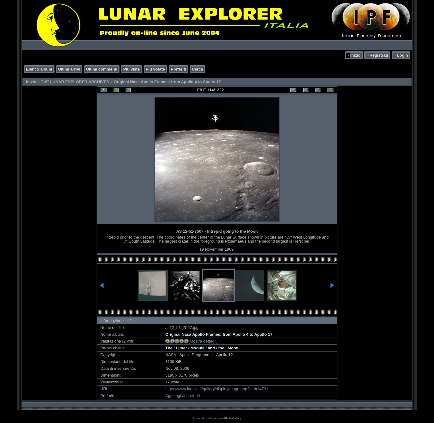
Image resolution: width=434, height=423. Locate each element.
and (211, 348)
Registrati (379, 55)
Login (402, 55)
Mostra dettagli (203, 341)
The (168, 348)
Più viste (131, 69)
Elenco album (39, 69)
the (221, 348)
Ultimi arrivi (69, 69)
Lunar (181, 348)
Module (197, 348)
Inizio (355, 55)
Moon (233, 348)
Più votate (155, 69)
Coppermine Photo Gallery (224, 418)
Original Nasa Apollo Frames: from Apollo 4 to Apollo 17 (167, 82)
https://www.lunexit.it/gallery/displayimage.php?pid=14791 (216, 388)
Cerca (197, 69)
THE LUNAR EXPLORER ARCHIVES (75, 82)
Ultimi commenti (101, 69)
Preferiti (178, 69)
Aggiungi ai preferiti (182, 395)
